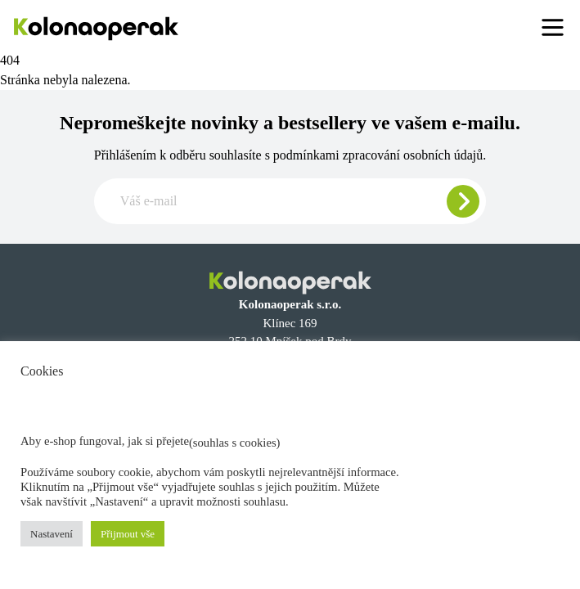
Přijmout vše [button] (128, 534)
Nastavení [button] (51, 534)
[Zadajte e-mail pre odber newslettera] (290, 201)
